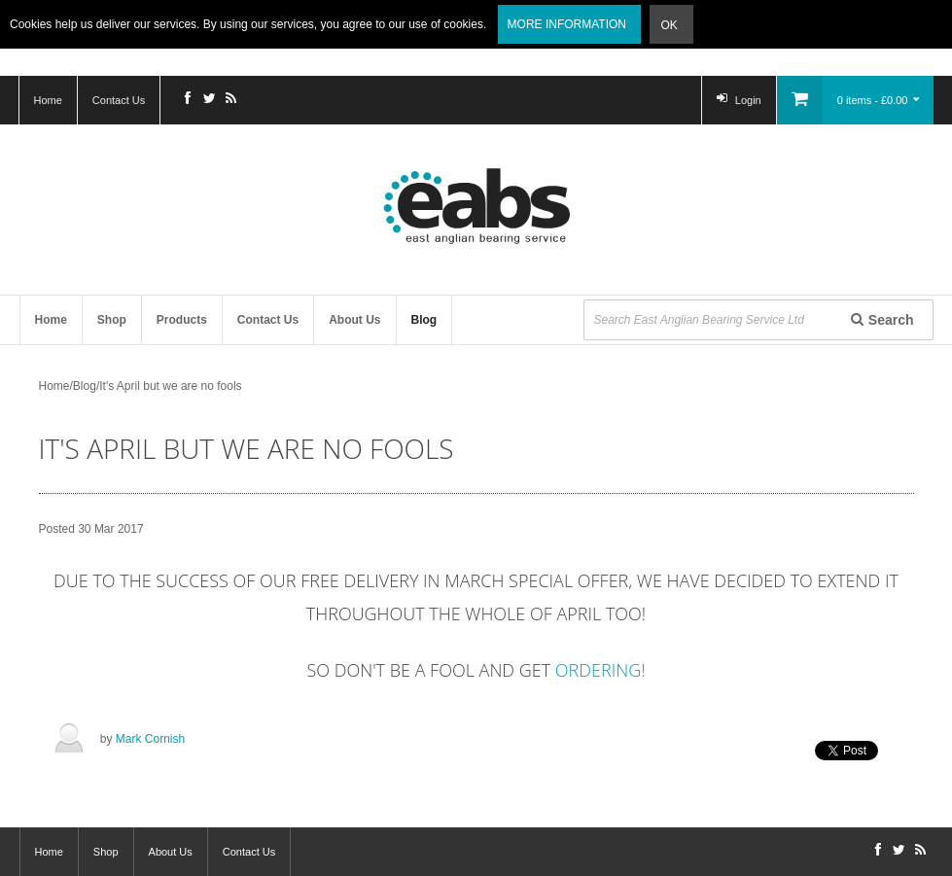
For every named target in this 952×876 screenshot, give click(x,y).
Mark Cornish (150, 739)
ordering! (600, 670)
